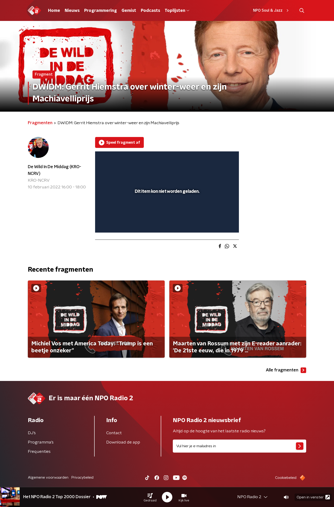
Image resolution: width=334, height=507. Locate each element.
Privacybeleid (82, 477)
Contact (114, 433)
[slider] (166, 210)
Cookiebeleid (285, 478)
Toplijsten (177, 11)
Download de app (123, 442)
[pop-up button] (218, 222)
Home (54, 11)
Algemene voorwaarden (48, 477)
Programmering (100, 11)
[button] (150, 497)
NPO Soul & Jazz (271, 10)
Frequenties (39, 452)
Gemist (129, 11)
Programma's (41, 442)
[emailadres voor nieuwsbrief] (239, 446)
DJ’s (32, 433)
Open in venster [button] (313, 497)
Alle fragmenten (286, 370)
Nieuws (72, 11)
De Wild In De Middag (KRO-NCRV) (54, 170)
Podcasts (150, 11)
